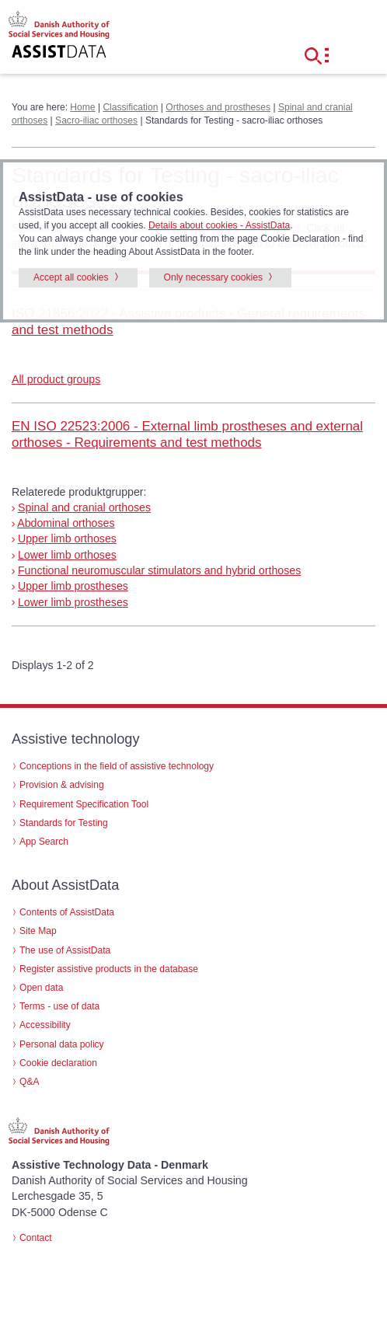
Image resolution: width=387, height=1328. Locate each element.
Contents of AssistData (66, 912)
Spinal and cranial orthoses (84, 507)
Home (82, 107)
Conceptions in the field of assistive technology (116, 766)
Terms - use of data (59, 1006)
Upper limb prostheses (73, 586)
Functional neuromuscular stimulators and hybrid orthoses (159, 570)
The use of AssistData (64, 950)
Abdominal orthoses (65, 523)
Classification (130, 107)
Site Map (38, 930)
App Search (43, 841)
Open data (41, 987)
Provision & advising (61, 784)
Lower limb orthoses (67, 555)
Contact (35, 1237)
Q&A (29, 1081)
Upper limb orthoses (67, 538)
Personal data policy (61, 1044)
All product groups (56, 379)
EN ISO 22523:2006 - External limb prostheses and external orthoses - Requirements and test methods (187, 434)
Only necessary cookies (213, 277)
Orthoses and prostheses (218, 107)
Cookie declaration (58, 1063)
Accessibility (45, 1025)
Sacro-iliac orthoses (96, 120)
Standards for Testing (63, 822)
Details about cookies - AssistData (219, 225)
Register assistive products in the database (108, 969)
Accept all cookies (71, 277)
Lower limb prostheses (73, 602)
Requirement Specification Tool (83, 804)
